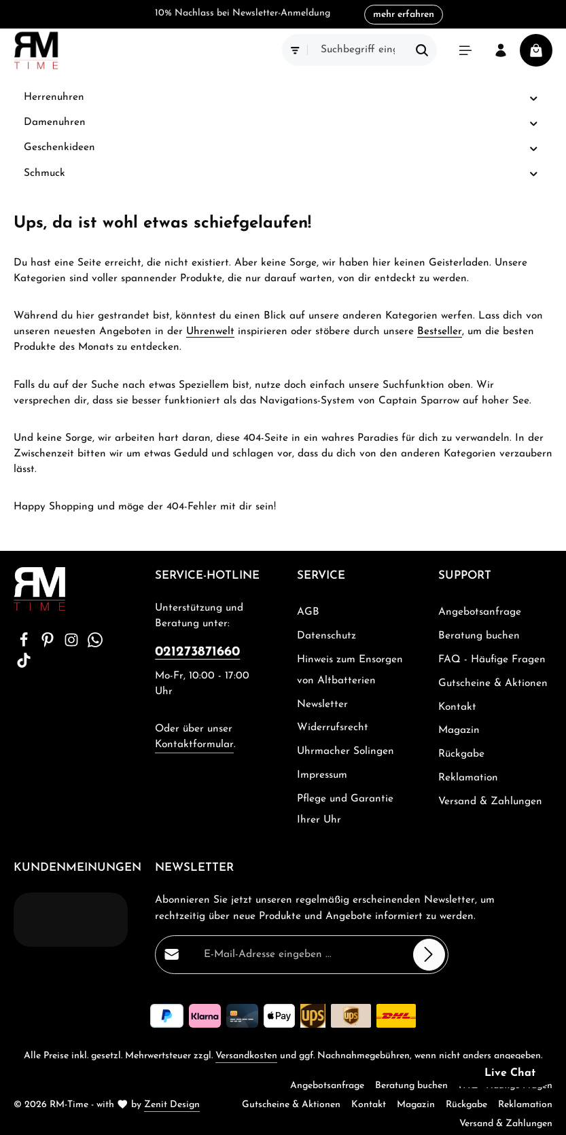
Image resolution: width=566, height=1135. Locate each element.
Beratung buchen (479, 635)
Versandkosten (246, 1056)
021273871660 (197, 652)
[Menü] (465, 50)
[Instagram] (73, 644)
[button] (533, 98)
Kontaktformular (194, 744)
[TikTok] (23, 665)
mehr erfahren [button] (403, 15)
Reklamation (468, 777)
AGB (308, 612)
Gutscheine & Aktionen (493, 683)
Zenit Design (172, 1105)
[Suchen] (422, 50)
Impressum (322, 775)
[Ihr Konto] (500, 50)
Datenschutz (326, 635)
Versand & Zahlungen (490, 801)
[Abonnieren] (429, 955)
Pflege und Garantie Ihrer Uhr (345, 809)
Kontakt (457, 707)
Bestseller (439, 331)
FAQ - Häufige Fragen (492, 659)
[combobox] (358, 50)
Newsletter (322, 704)
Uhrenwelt (210, 331)
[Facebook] (25, 644)
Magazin (459, 730)
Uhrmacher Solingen (345, 751)
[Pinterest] (49, 644)
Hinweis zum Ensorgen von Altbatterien (350, 670)
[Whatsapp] (95, 644)
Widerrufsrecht (332, 727)
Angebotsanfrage (479, 612)
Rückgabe (461, 754)
